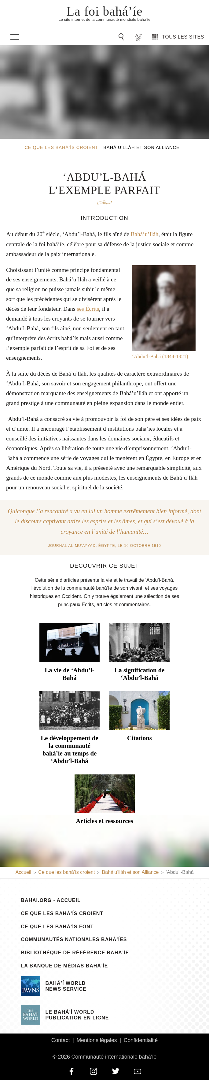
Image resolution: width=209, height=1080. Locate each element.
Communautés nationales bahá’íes (74, 939)
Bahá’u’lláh (145, 234)
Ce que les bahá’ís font (57, 926)
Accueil (23, 872)
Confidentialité (141, 1040)
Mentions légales (97, 1040)
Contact (60, 1040)
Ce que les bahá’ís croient (62, 913)
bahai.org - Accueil (50, 900)
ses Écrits (88, 309)
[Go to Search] (122, 37)
